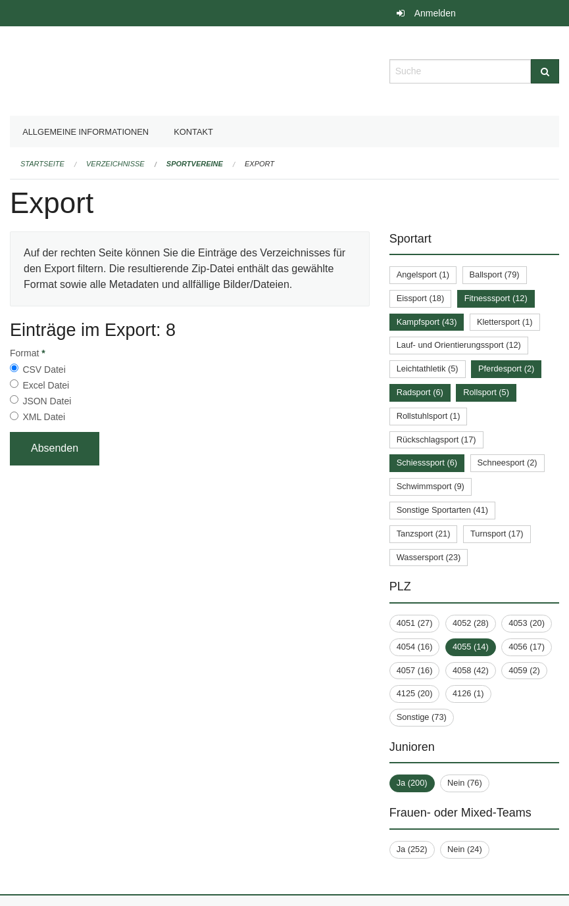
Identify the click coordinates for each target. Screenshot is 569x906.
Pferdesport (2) (506, 368)
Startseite (42, 164)
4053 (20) (526, 623)
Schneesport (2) (507, 462)
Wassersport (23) (429, 557)
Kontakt (193, 132)
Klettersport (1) (505, 322)
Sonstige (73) (422, 717)
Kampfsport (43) (427, 322)
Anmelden (435, 13)
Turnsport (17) (497, 533)
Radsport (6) (420, 392)
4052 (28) (471, 623)
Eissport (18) (421, 298)
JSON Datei (46, 401)
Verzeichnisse (115, 164)
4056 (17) (526, 647)
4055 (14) (471, 647)
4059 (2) (524, 670)
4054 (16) (415, 647)
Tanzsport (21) (424, 533)
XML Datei (43, 417)
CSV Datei (43, 369)
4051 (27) (415, 623)
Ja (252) (412, 849)
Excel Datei (45, 385)
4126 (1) (468, 693)
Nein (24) (464, 849)
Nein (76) (464, 783)
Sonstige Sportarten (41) (442, 510)
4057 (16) (415, 670)
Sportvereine (194, 164)
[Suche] (545, 71)
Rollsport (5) (486, 392)
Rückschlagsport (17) (436, 439)
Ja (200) (412, 783)
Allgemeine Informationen (85, 132)
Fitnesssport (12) (496, 298)
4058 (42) (471, 670)
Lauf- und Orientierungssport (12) (459, 345)
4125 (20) (415, 693)
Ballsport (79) (495, 274)
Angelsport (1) (423, 274)
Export (259, 164)
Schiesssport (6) (427, 462)
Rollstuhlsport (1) (428, 416)
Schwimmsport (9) (430, 486)
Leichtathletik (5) (427, 368)
